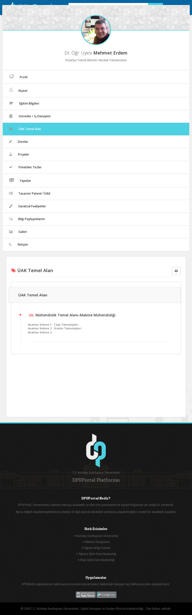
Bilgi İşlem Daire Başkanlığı (96, 560)
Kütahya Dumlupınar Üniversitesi (96, 536)
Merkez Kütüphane (96, 542)
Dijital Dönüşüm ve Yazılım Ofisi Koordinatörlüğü (112, 608)
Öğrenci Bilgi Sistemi (96, 548)
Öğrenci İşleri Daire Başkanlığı (96, 554)
